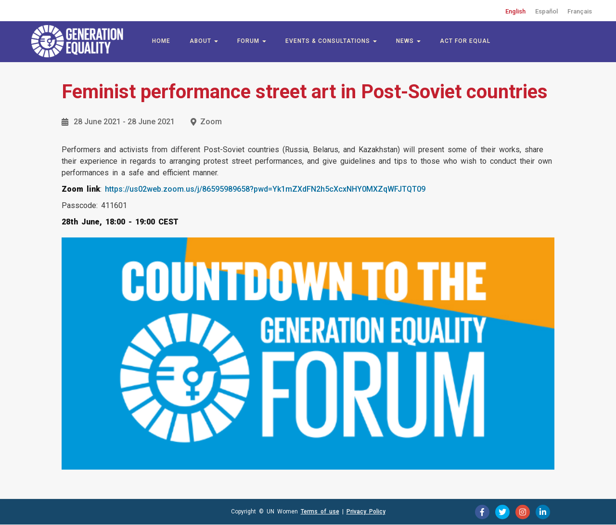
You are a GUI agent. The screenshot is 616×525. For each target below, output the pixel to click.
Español (546, 11)
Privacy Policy (365, 511)
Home (161, 41)
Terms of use (320, 511)
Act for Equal (465, 41)
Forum (251, 41)
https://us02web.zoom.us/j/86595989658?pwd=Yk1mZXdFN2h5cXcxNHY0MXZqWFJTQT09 (265, 189)
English (515, 11)
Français (579, 11)
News (408, 41)
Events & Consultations (331, 41)
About (204, 41)
